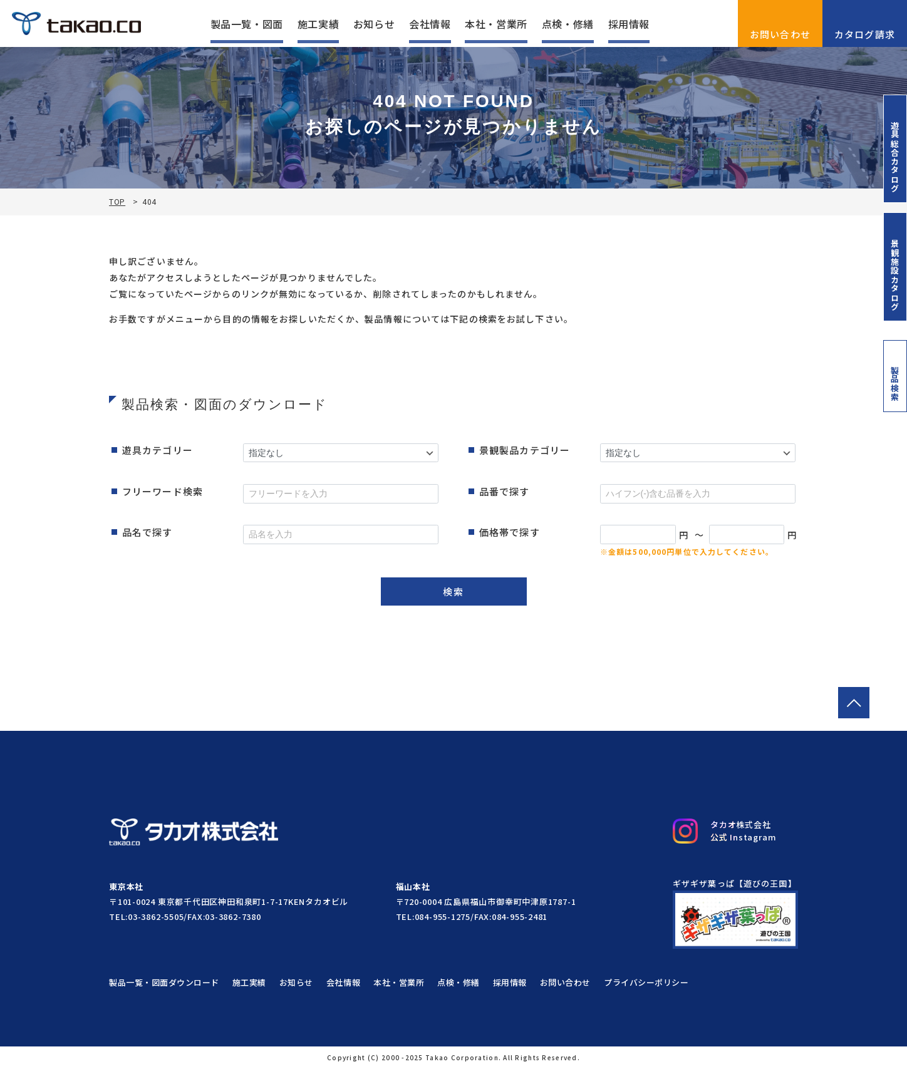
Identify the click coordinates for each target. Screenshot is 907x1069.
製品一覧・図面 (246, 24)
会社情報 (430, 24)
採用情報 (629, 24)
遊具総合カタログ (895, 149)
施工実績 (318, 24)
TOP (117, 201)
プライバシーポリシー (646, 982)
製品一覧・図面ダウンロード (164, 982)
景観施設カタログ (895, 267)
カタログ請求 (865, 23)
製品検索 (895, 376)
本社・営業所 (496, 24)
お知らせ (374, 24)
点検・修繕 (568, 24)
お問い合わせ (780, 23)
